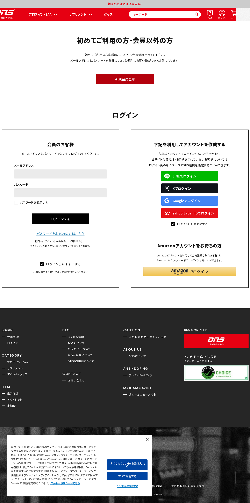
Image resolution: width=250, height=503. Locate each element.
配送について (76, 343)
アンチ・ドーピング (140, 375)
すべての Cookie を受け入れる (127, 464)
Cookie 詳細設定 (127, 486)
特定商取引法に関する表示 (187, 486)
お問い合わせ (76, 380)
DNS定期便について (81, 361)
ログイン (222, 18)
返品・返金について (80, 355)
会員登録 (13, 337)
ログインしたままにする (60, 263)
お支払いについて (79, 349)
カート (234, 18)
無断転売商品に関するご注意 (147, 337)
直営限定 (13, 393)
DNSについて (137, 356)
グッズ (108, 14)
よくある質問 (76, 337)
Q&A (210, 18)
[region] (79, 465)
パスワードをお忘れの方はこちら (60, 233)
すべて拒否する (127, 476)
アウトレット (14, 399)
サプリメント (77, 14)
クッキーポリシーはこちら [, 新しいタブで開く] (65, 483)
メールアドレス (24, 165)
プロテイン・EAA (40, 14)
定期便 (11, 406)
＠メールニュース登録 (143, 394)
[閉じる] (147, 439)
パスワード (21, 184)
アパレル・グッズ (17, 374)
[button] (189, 271)
